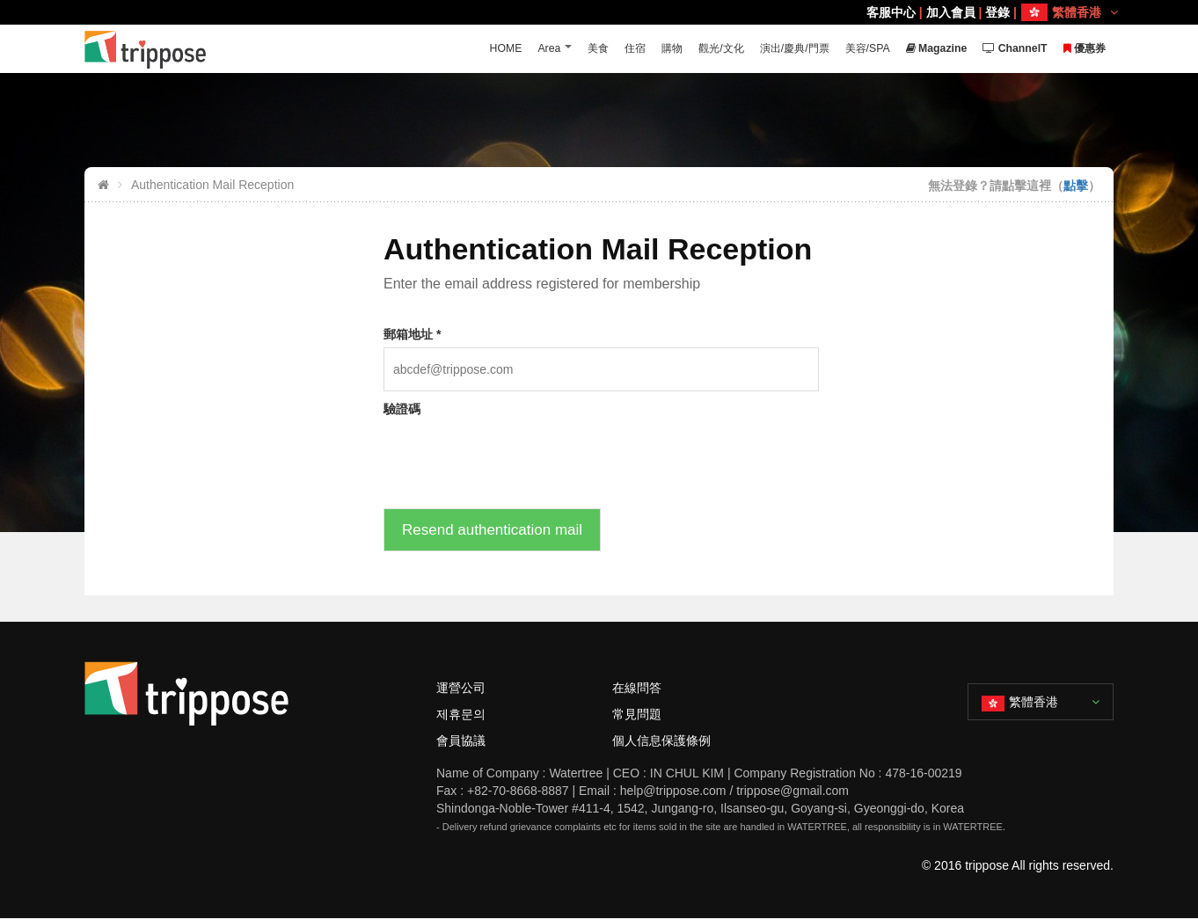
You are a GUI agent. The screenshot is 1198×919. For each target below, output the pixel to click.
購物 (648, 48)
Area (519, 48)
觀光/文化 (700, 48)
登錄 (997, 12)
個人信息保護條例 (661, 740)
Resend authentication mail (492, 529)
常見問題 (636, 714)
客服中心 (891, 12)
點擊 (1075, 186)
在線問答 (636, 688)
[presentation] (517, 456)
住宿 (609, 48)
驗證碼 (402, 409)
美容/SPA (855, 48)
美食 (570, 48)
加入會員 (950, 12)
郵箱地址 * (412, 334)
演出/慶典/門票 (777, 48)
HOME (474, 48)
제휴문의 (461, 714)
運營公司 (461, 688)
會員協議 (461, 740)
